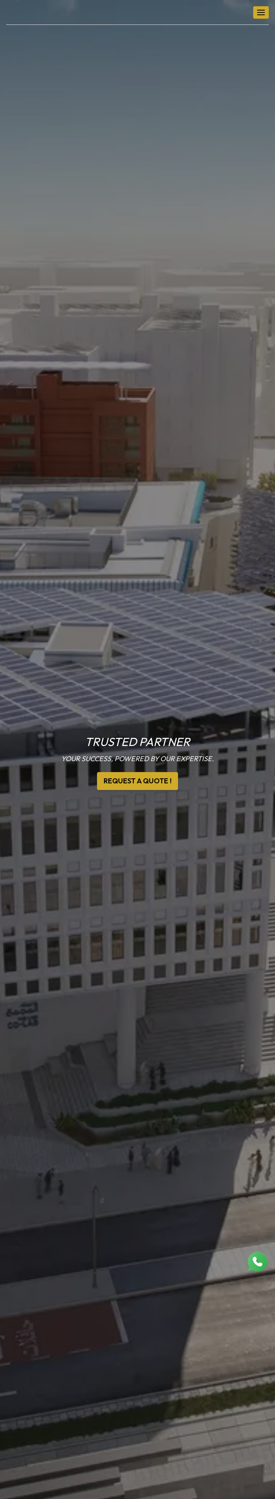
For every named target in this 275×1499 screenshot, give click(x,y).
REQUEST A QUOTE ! (137, 780)
